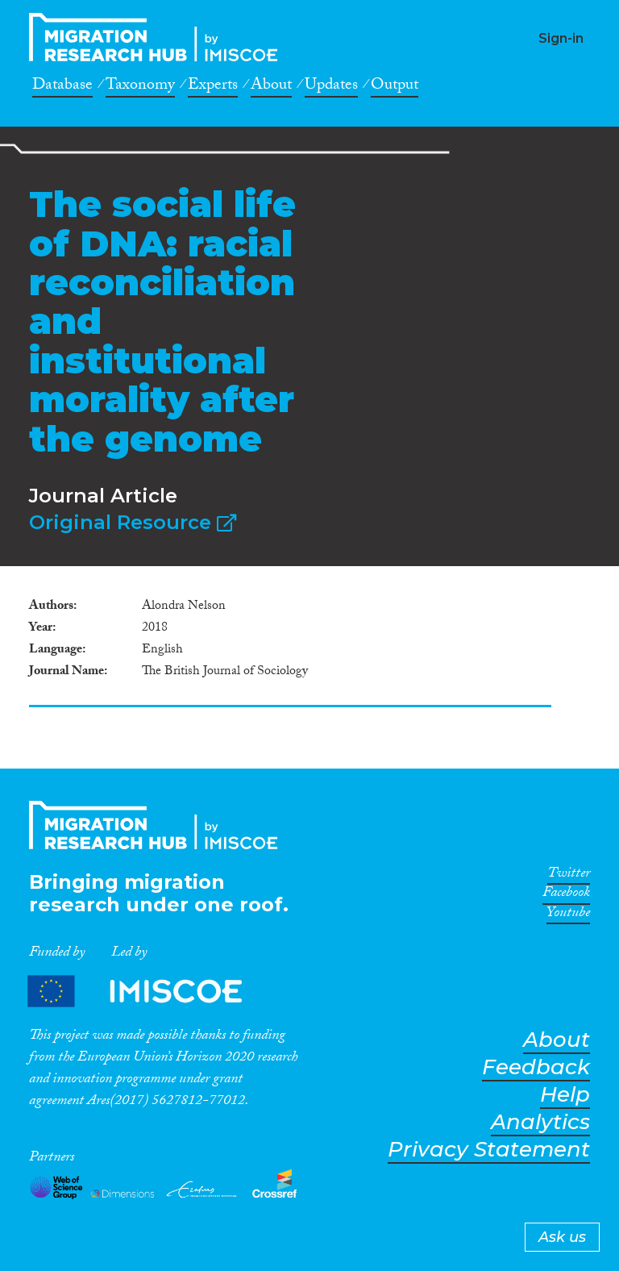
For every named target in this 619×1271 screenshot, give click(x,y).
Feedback (536, 1067)
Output (394, 87)
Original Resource (132, 522)
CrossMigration (158, 37)
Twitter (568, 876)
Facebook (566, 895)
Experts (213, 87)
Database (62, 87)
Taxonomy (140, 87)
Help (565, 1094)
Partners (148, 991)
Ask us (562, 1237)
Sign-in (561, 38)
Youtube (568, 915)
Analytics (540, 1122)
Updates (331, 87)
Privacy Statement (489, 1149)
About (271, 87)
